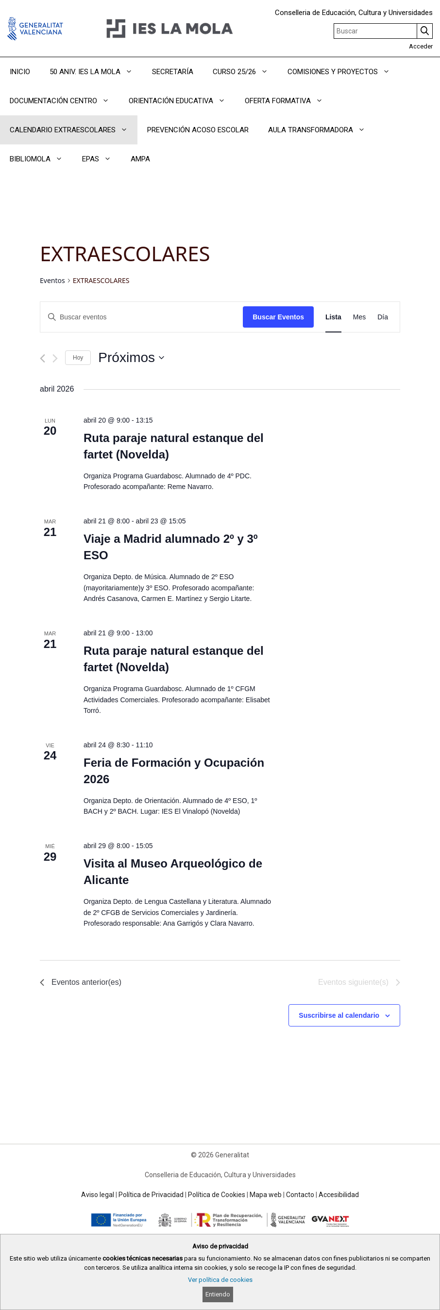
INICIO (20, 71)
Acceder (421, 46)
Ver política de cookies (220, 1279)
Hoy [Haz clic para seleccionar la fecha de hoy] (78, 357)
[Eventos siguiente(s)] (55, 358)
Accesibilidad (339, 1195)
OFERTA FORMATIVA (289, 100)
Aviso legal (97, 1195)
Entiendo (217, 1294)
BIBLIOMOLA (41, 159)
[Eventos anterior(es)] (42, 358)
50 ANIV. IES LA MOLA (96, 71)
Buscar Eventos (278, 317)
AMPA (140, 159)
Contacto (300, 1195)
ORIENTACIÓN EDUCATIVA (182, 100)
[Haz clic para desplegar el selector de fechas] (131, 357)
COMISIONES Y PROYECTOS (344, 71)
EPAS (101, 159)
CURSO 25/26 (245, 71)
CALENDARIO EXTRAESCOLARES (73, 129)
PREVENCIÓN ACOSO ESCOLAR (198, 130)
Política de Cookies (216, 1195)
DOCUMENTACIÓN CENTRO (64, 100)
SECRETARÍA (172, 71)
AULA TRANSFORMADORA (321, 129)
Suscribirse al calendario (339, 1015)
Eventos (52, 280)
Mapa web (266, 1195)
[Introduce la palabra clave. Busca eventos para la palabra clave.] (141, 317)
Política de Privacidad (151, 1195)
